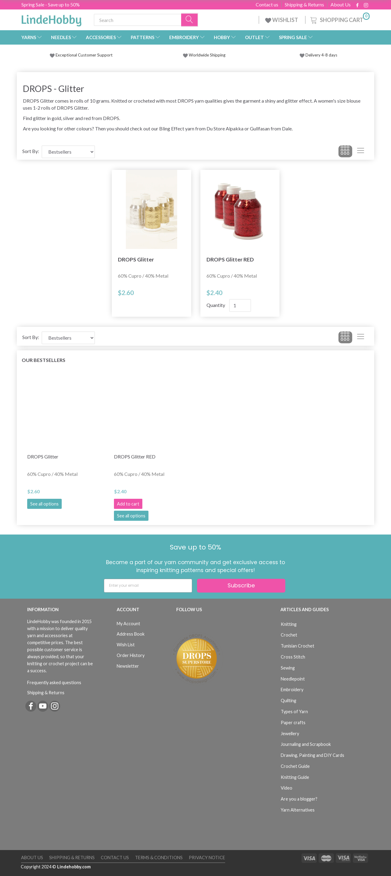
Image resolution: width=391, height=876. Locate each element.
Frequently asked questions (54, 682)
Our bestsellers (43, 360)
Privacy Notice (207, 857)
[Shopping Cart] (339, 19)
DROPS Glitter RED (230, 259)
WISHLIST (282, 19)
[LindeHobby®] (51, 18)
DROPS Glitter (136, 259)
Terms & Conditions (159, 857)
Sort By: (30, 151)
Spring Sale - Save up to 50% (50, 4)
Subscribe (241, 585)
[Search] (189, 20)
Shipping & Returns (304, 4)
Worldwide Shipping (204, 55)
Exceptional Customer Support (84, 55)
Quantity (216, 305)
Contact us (267, 4)
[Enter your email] (148, 586)
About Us (341, 4)
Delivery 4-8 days (318, 55)
